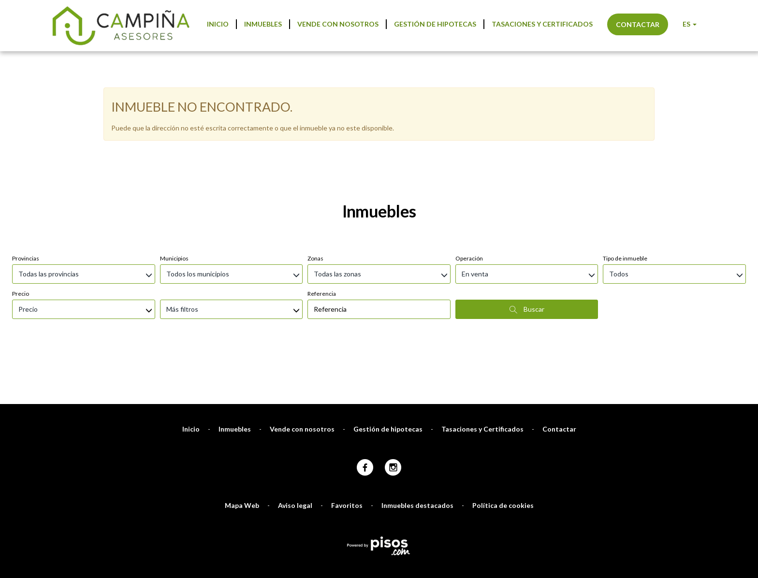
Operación (469, 207)
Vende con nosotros (338, 24)
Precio (20, 242)
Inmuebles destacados (417, 454)
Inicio (218, 24)
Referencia (321, 242)
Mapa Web (242, 454)
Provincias (25, 207)
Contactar (637, 24)
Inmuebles (263, 24)
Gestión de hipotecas (435, 24)
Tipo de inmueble (625, 207)
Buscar (527, 258)
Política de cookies (503, 454)
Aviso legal (295, 454)
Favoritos (347, 454)
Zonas (315, 207)
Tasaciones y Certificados (542, 24)
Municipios (174, 207)
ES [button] (690, 24)
